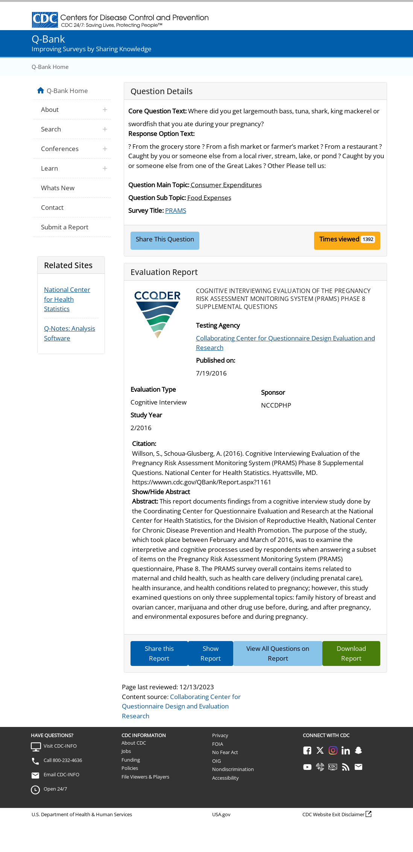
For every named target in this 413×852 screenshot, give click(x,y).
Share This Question (165, 239)
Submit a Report (64, 227)
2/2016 (141, 427)
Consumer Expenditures (226, 184)
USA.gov (221, 814)
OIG (216, 760)
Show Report (210, 653)
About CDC (133, 742)
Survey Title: (146, 210)
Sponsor (273, 392)
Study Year (146, 415)
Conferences (60, 148)
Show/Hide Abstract (161, 491)
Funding (130, 759)
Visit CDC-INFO (60, 745)
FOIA (217, 744)
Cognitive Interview (159, 402)
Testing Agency (218, 325)
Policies (129, 768)
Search (51, 129)
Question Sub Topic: (157, 197)
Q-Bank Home (50, 66)
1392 (368, 239)
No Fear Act (225, 752)
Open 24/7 (55, 788)
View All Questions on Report (277, 653)
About (50, 109)
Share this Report (159, 653)
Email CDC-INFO (61, 774)
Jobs (126, 751)
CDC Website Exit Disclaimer (333, 814)
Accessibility (225, 777)
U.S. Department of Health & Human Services (82, 814)
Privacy (220, 735)
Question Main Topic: (158, 184)
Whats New (57, 187)
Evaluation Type (153, 389)
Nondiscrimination (233, 769)
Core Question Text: (157, 111)
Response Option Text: (161, 133)
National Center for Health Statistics (67, 299)
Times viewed (339, 239)
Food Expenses (209, 197)
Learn (49, 168)
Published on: (215, 360)
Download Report (351, 653)
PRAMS (175, 210)
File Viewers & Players (145, 776)
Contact (52, 207)
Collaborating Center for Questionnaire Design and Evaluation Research (181, 706)
